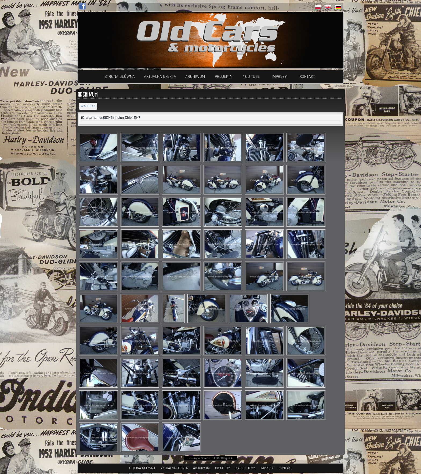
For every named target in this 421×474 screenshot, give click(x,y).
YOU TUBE (251, 76)
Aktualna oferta (160, 76)
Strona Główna (119, 76)
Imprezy (279, 76)
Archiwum (195, 76)
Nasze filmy (245, 468)
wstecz (88, 106)
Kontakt (307, 76)
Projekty (223, 76)
